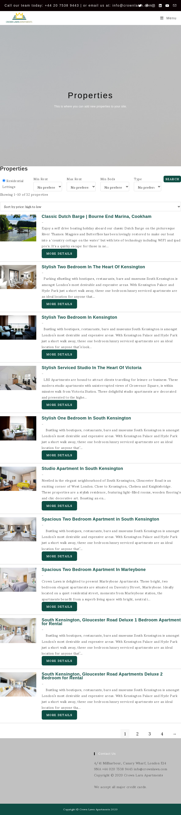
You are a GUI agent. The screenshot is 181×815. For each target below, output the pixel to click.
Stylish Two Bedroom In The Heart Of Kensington (93, 267)
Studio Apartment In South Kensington (82, 468)
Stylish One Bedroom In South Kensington (86, 418)
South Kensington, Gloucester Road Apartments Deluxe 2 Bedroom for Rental (102, 676)
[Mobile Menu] (168, 18)
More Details (59, 253)
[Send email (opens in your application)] (173, 5)
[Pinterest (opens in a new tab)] (147, 5)
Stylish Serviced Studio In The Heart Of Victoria (92, 367)
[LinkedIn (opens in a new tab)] (160, 5)
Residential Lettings (13, 183)
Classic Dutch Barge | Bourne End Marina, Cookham (97, 216)
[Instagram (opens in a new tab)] (153, 5)
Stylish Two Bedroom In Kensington (79, 317)
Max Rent (74, 178)
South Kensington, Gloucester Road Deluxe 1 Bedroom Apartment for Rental (111, 622)
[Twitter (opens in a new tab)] (140, 5)
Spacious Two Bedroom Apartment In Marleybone (94, 569)
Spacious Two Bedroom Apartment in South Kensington (100, 519)
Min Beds (107, 178)
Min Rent (40, 178)
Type (138, 178)
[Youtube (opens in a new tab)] (167, 5)
